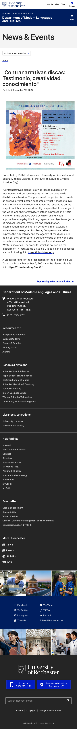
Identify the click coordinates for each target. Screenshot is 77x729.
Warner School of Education (17, 397)
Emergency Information (50, 710)
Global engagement (12, 507)
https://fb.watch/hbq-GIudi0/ (25, 267)
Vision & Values (10, 516)
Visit (57, 4)
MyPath (6, 488)
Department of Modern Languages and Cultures (27, 19)
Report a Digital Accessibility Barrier (55, 281)
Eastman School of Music (15, 379)
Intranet (6, 445)
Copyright (31, 710)
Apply (50, 4)
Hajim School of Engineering (17, 375)
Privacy (19, 710)
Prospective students (13, 334)
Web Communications (14, 449)
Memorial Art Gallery (13, 425)
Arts (7, 561)
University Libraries (12, 421)
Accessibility (9, 512)
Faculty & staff (9, 347)
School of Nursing (11, 388)
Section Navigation (16, 53)
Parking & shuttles (11, 470)
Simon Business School (14, 392)
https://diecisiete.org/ (41, 252)
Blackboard (8, 479)
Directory (7, 458)
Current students (11, 338)
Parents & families (11, 343)
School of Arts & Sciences (17, 13)
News (7, 544)
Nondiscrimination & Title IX (17, 524)
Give (63, 4)
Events (8, 550)
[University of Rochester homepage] (13, 4)
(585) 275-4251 (16, 315)
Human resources (11, 462)
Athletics (9, 556)
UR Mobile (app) (10, 466)
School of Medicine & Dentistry (18, 384)
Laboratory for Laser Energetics (19, 401)
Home (5, 60)
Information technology (14, 475)
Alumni (6, 351)
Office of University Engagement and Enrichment (28, 520)
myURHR (7, 483)
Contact (6, 453)
